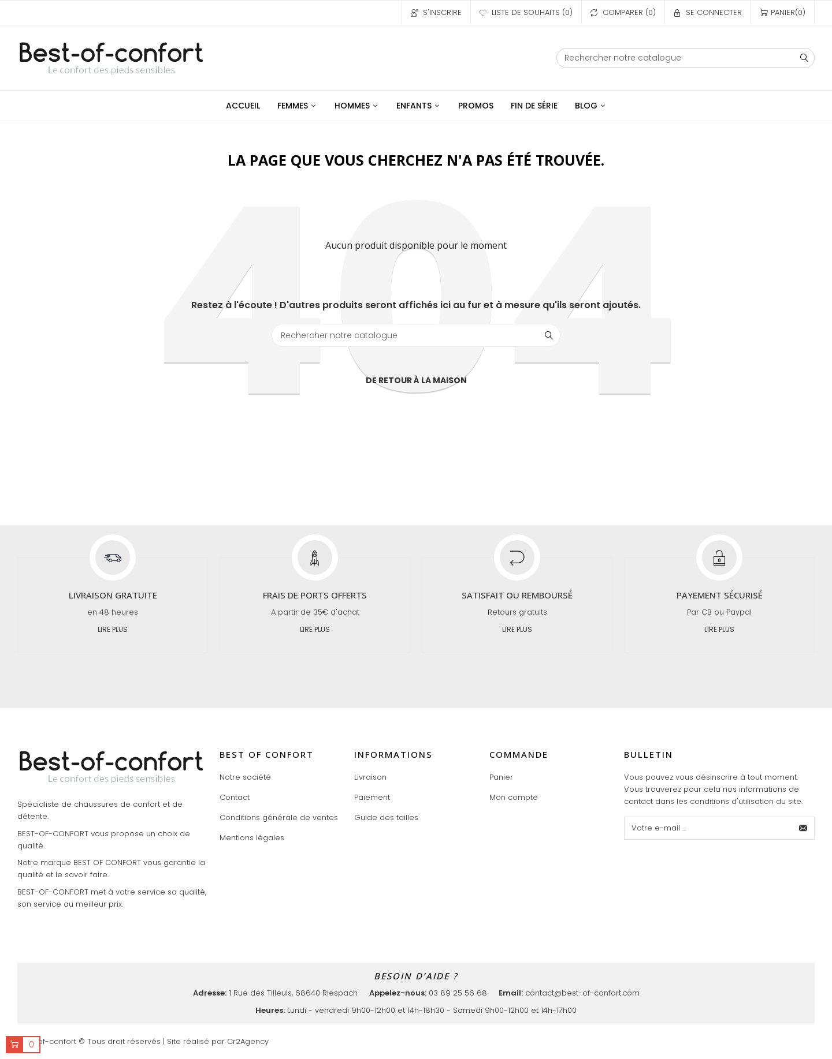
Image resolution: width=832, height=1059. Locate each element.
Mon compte (513, 797)
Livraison (370, 777)
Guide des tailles (386, 817)
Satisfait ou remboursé (517, 595)
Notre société (245, 777)
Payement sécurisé (720, 595)
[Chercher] (685, 58)
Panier (501, 777)
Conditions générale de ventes (279, 817)
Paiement (372, 797)
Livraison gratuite (113, 595)
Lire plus (113, 629)
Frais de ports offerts (315, 595)
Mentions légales (252, 837)
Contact (235, 797)
